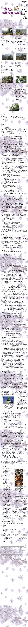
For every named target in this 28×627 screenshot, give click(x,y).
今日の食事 (3, 466)
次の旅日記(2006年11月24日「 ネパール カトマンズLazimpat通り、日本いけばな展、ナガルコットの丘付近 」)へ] (13, 547)
